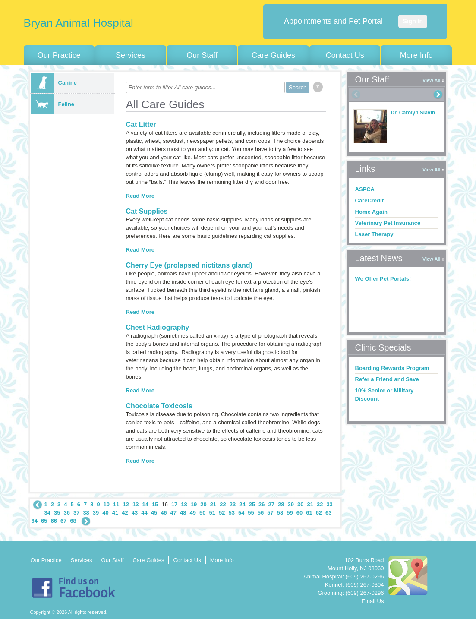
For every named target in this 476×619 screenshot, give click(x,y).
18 (184, 504)
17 (174, 504)
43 (135, 512)
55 (251, 512)
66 (53, 521)
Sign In (413, 21)
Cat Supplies (147, 211)
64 (35, 521)
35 (57, 512)
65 (44, 521)
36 (66, 512)
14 (145, 504)
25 (252, 504)
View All (431, 80)
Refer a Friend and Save (387, 379)
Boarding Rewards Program (392, 368)
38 (86, 512)
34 (47, 512)
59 (290, 512)
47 (173, 512)
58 (280, 512)
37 (76, 512)
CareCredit (369, 200)
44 (144, 512)
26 (261, 504)
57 (270, 512)
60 (299, 512)
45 (154, 512)
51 (212, 512)
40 (105, 512)
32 (320, 504)
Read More (140, 196)
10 (107, 504)
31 (310, 504)
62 (319, 512)
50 (202, 512)
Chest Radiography (157, 327)
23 (233, 504)
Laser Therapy (374, 234)
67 (63, 521)
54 (241, 512)
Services (130, 55)
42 (125, 512)
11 (116, 504)
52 (222, 512)
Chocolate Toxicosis (159, 406)
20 (203, 504)
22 (223, 504)
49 (193, 512)
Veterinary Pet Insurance (388, 223)
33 (329, 504)
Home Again (371, 211)
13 (135, 504)
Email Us (372, 601)
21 (213, 504)
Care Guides (273, 55)
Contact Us (345, 55)
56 (261, 512)
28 (281, 504)
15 (155, 504)
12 (126, 504)
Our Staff (202, 55)
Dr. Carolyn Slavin (413, 113)
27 (271, 504)
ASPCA (365, 189)
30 (300, 504)
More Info (416, 55)
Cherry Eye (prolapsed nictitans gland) (189, 265)
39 (96, 512)
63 (328, 512)
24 (242, 504)
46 (164, 512)
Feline (53, 104)
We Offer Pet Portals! (383, 278)
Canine (54, 83)
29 (291, 504)
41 (115, 512)
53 (231, 512)
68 (73, 521)
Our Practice (59, 55)
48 (183, 512)
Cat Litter (141, 124)
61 (309, 512)
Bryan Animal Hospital (78, 22)
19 (194, 504)
